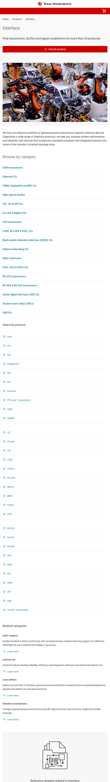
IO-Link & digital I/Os (14, 212)
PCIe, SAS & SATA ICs (15, 267)
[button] (5, 11)
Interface (30, 19)
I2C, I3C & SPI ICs (13, 203)
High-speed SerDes (14, 194)
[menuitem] (77, 11)
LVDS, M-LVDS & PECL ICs (18, 231)
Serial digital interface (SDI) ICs (21, 294)
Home (6, 19)
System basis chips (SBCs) (18, 303)
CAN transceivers (13, 167)
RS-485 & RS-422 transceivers (20, 285)
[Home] (54, 4)
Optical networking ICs (16, 249)
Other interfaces (12, 258)
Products (17, 19)
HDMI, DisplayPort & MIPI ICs (19, 185)
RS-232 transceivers (14, 276)
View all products (55, 49)
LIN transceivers (12, 222)
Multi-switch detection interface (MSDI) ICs (28, 240)
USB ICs (7, 312)
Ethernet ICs (10, 176)
